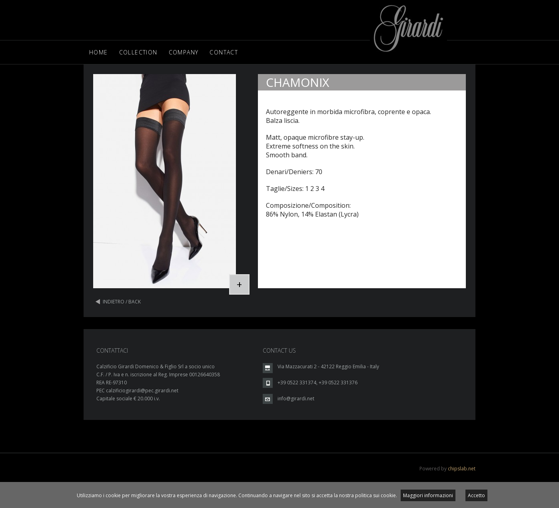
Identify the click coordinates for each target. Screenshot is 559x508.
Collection (138, 52)
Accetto (476, 495)
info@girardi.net (296, 398)
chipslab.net (461, 468)
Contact (224, 52)
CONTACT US (279, 350)
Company (184, 52)
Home (98, 52)
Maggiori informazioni (428, 495)
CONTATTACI (112, 350)
